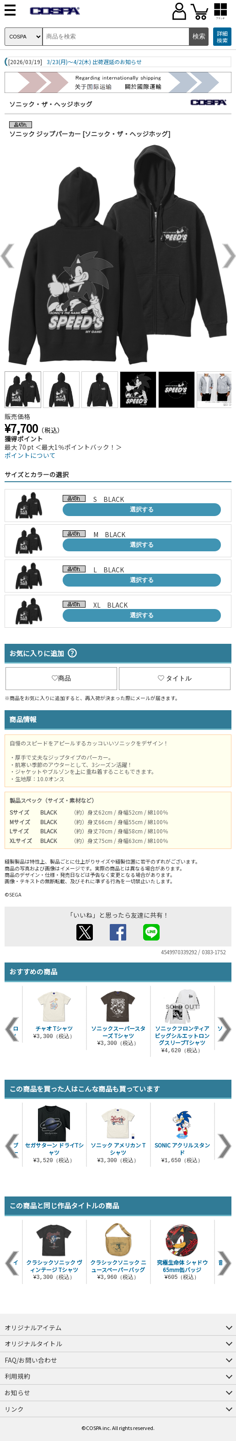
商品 (61, 678)
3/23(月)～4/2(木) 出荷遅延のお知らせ (94, 61)
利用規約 (17, 1376)
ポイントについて (30, 455)
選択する (142, 509)
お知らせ (17, 1392)
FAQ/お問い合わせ (31, 1360)
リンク (14, 1409)
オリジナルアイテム (33, 1327)
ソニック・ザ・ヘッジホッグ (50, 104)
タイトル (175, 678)
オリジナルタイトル (33, 1343)
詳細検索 (222, 36)
